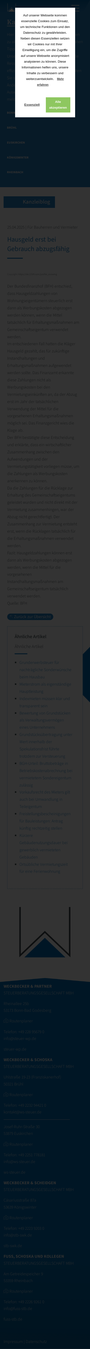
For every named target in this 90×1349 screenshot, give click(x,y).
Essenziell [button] (32, 104)
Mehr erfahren (50, 81)
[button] (52, 85)
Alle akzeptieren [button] (58, 104)
